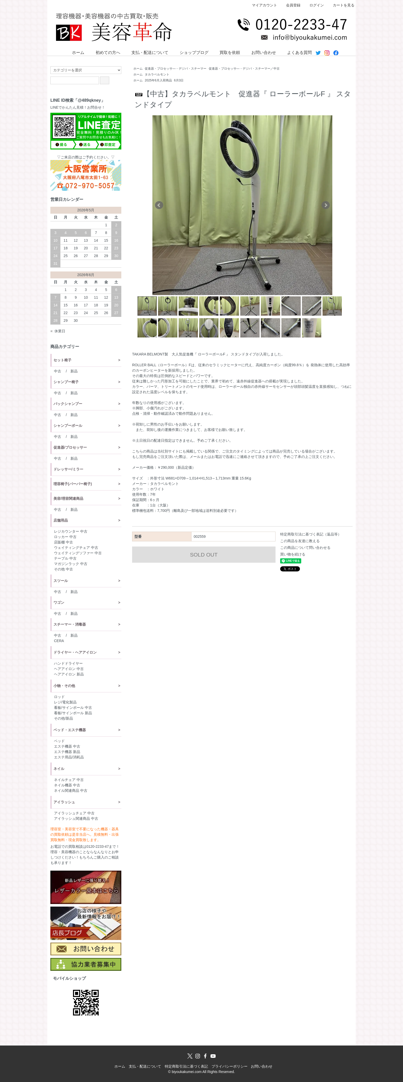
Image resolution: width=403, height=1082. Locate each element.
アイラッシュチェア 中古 (74, 813)
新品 (74, 371)
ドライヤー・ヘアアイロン (75, 652)
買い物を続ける (292, 554)
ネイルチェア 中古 (69, 780)
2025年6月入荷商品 (158, 80)
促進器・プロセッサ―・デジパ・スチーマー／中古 (244, 68)
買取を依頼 (226, 52)
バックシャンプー (67, 404)
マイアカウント (261, 5)
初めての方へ (104, 52)
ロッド (59, 697)
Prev (159, 205)
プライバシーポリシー (230, 1066)
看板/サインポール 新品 (73, 713)
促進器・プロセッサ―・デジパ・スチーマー (175, 68)
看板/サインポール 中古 (73, 707)
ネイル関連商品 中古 (70, 790)
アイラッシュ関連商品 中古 (76, 818)
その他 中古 (63, 569)
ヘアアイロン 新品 (69, 674)
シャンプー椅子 (66, 382)
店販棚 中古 (63, 542)
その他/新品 (63, 718)
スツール (60, 581)
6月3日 (179, 80)
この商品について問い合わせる (305, 547)
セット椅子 (62, 360)
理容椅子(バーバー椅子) (72, 484)
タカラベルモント (157, 74)
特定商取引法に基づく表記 (186, 1066)
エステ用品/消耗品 (69, 757)
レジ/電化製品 (65, 702)
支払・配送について (146, 52)
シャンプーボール (67, 426)
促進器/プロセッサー (70, 447)
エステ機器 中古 (67, 746)
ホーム (74, 52)
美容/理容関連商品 (68, 498)
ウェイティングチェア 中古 (76, 547)
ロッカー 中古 (65, 537)
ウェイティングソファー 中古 (78, 553)
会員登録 (290, 5)
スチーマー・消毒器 (69, 624)
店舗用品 (60, 520)
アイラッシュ (64, 802)
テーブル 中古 (65, 558)
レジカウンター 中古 (70, 531)
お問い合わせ (260, 52)
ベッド (59, 741)
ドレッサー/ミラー (68, 469)
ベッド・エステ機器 (69, 730)
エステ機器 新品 (67, 752)
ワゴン (58, 602)
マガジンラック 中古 (70, 564)
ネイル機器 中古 (67, 785)
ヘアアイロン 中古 (69, 669)
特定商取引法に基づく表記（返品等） (310, 534)
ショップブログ (190, 52)
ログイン (314, 5)
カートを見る (340, 5)
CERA (59, 641)
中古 (57, 371)
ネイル (58, 769)
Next (326, 205)
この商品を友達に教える (300, 541)
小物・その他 (64, 686)
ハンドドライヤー (68, 663)
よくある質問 (296, 52)
